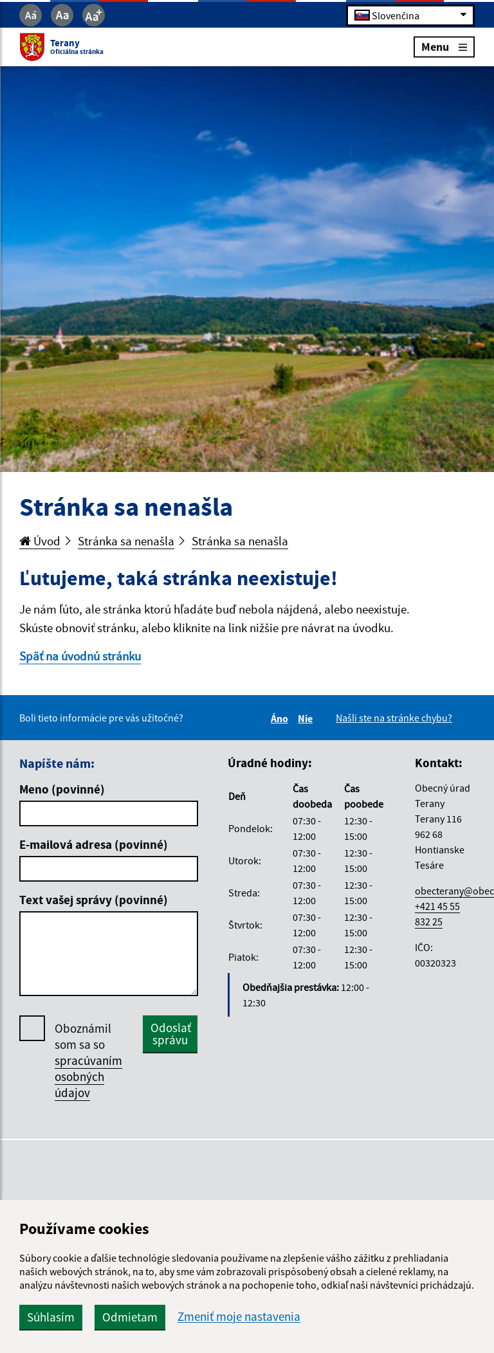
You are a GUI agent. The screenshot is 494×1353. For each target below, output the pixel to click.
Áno (281, 718)
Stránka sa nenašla (126, 541)
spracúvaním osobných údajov (88, 1076)
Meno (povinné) (62, 789)
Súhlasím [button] (51, 1317)
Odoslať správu (171, 1034)
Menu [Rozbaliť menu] (444, 46)
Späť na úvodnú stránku (80, 656)
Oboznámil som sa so (88, 1061)
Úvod (39, 541)
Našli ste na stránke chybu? (394, 717)
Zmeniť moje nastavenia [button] (239, 1317)
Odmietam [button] (130, 1317)
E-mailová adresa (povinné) (93, 844)
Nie (307, 718)
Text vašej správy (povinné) (93, 899)
